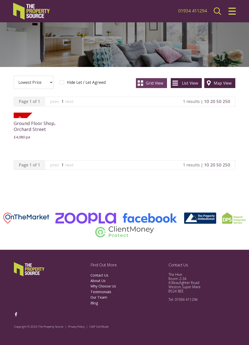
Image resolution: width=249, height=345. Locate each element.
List (190, 83)
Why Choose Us (103, 286)
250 (226, 101)
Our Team (98, 297)
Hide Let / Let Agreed (86, 82)
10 (206, 101)
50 (218, 101)
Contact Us (99, 275)
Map (223, 83)
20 (212, 101)
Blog (94, 303)
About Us (98, 280)
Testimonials (100, 291)
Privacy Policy (76, 326)
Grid (154, 83)
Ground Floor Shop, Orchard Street (35, 126)
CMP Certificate (99, 326)
